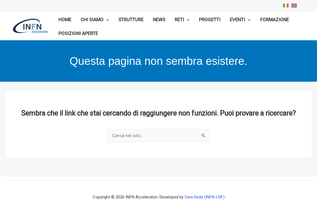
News (159, 19)
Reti (182, 19)
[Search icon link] (304, 6)
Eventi (240, 19)
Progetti (209, 19)
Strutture (130, 19)
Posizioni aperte (78, 33)
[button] (106, 19)
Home (64, 19)
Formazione (274, 19)
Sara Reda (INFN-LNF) (205, 197)
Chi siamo (95, 19)
